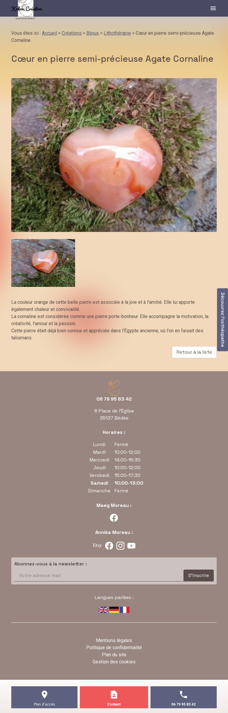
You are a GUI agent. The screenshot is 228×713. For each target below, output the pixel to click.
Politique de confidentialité (114, 647)
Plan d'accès (44, 704)
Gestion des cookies (114, 662)
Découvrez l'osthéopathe (223, 319)
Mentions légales (114, 640)
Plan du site (114, 654)
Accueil (49, 33)
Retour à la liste (194, 352)
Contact (114, 704)
